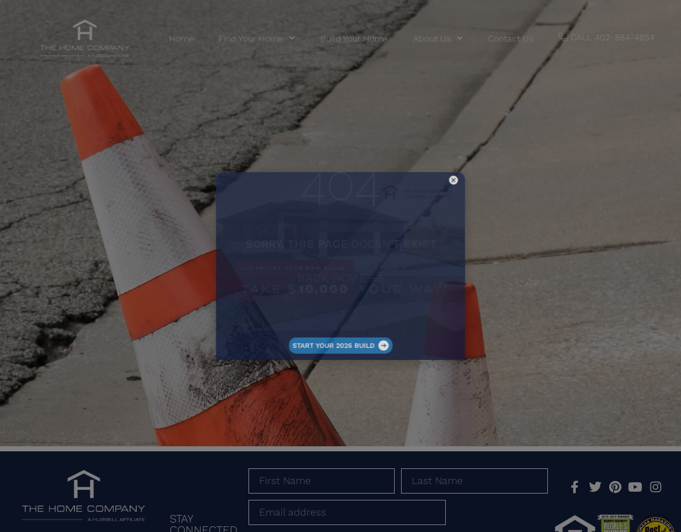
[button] (404, 217)
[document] (340, 266)
